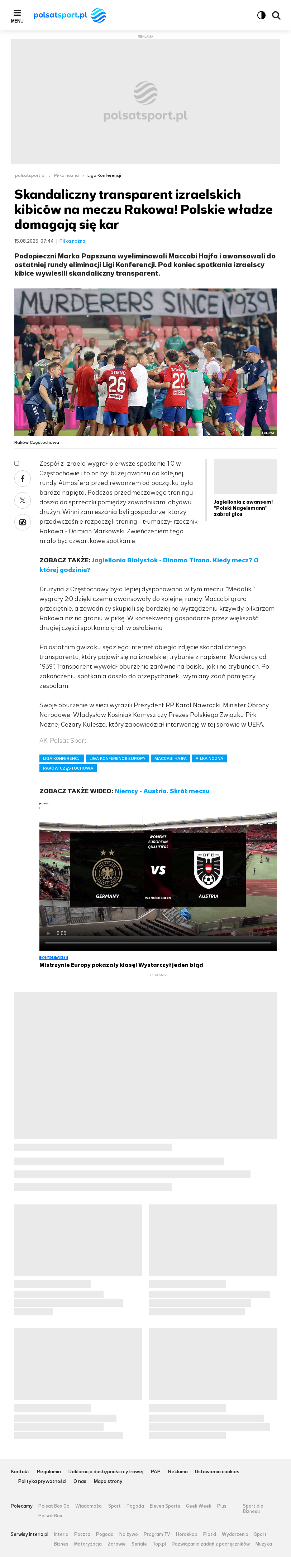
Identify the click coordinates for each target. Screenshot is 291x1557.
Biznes (61, 1544)
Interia (61, 1534)
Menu (17, 21)
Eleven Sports (165, 1506)
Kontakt (20, 1472)
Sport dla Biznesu (253, 1508)
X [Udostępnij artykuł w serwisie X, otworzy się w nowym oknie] (22, 500)
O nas (79, 1482)
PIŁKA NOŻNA (209, 758)
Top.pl (159, 1544)
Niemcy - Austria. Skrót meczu (162, 791)
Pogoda (135, 1506)
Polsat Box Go (54, 1506)
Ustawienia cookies (217, 1472)
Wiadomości (88, 1506)
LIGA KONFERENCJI (62, 758)
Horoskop (186, 1534)
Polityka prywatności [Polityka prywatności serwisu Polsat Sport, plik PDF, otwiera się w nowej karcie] (42, 1482)
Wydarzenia (235, 1534)
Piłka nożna (66, 175)
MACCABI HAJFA (170, 758)
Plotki (209, 1534)
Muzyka (264, 1544)
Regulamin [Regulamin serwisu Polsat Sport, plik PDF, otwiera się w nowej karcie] (49, 1472)
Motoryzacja (88, 1544)
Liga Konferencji (104, 175)
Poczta (82, 1534)
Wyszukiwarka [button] (276, 15)
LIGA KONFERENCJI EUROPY (118, 758)
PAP (156, 1472)
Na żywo (128, 1534)
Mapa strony (108, 1482)
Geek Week (198, 1506)
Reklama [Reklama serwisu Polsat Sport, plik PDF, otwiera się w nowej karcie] (178, 1472)
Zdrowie (117, 1544)
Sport (114, 1506)
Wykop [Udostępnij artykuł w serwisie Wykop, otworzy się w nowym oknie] (22, 522)
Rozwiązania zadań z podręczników (211, 1544)
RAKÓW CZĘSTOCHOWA (68, 768)
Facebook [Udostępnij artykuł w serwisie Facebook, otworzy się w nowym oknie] (22, 478)
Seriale (139, 1544)
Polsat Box (50, 1516)
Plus (221, 1506)
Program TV (157, 1534)
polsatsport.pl (30, 175)
